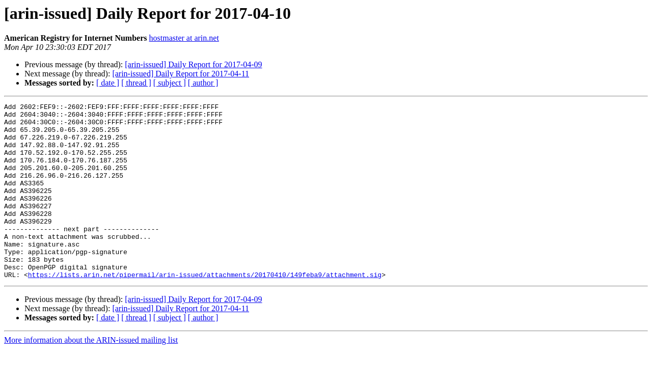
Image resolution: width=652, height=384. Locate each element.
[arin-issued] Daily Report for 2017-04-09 (193, 64)
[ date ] (107, 82)
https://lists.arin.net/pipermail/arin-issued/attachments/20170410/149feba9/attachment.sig (205, 309)
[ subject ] (169, 82)
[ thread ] (136, 82)
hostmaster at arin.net (184, 38)
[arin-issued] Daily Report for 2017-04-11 (180, 73)
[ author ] (203, 82)
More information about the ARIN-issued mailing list (91, 375)
